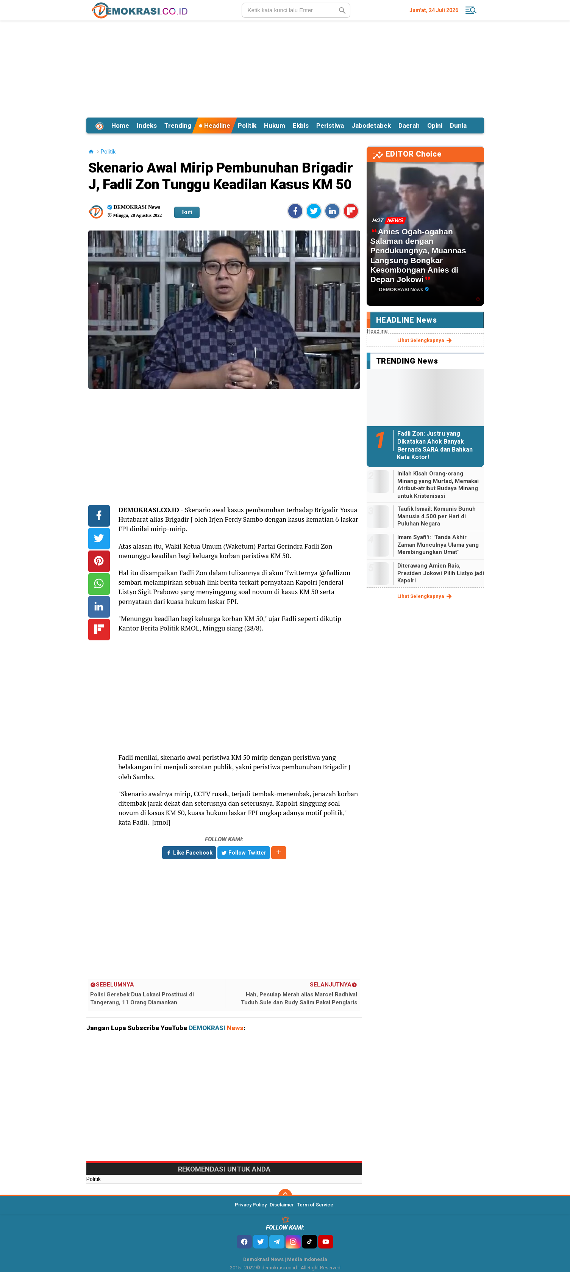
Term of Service (315, 1205)
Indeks (147, 125)
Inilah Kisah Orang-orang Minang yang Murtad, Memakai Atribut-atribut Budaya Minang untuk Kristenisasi (438, 484)
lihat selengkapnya (425, 340)
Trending (177, 125)
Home (120, 125)
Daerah (409, 125)
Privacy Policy (251, 1205)
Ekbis (301, 125)
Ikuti (187, 212)
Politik (247, 125)
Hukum (274, 125)
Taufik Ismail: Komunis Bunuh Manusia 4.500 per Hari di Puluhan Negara (436, 516)
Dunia (458, 125)
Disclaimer (282, 1205)
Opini (434, 125)
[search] (296, 10)
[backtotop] (285, 1196)
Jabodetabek (371, 125)
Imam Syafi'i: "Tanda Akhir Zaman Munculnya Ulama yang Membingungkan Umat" (438, 544)
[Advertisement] (285, 67)
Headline (214, 125)
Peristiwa (330, 125)
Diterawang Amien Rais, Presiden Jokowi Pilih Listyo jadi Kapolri (440, 573)
